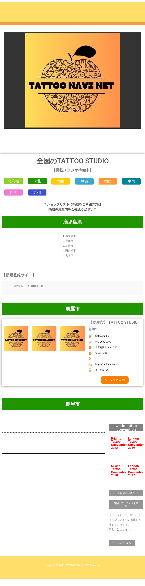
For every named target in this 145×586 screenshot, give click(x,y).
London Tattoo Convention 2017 (136, 473)
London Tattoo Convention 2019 (136, 446)
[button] (13, 181)
